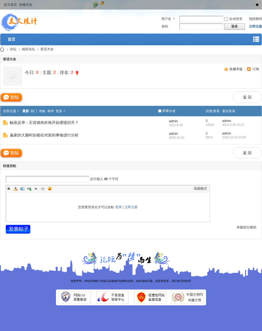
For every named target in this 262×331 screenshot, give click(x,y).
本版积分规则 (246, 227)
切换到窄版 (256, 3)
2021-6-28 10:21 (233, 124)
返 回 (247, 97)
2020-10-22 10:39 (234, 137)
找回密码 (255, 19)
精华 (50, 111)
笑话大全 (46, 49)
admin (173, 121)
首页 (11, 39)
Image (22, 188)
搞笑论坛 (28, 49)
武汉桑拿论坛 (2, 49)
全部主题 (9, 111)
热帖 (42, 111)
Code (43, 188)
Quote (36, 188)
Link (29, 188)
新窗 (165, 111)
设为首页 (10, 5)
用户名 (166, 19)
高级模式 (200, 188)
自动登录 (233, 19)
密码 (165, 26)
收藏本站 (25, 5)
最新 (25, 111)
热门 (34, 111)
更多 (59, 111)
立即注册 (255, 26)
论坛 (13, 49)
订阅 (255, 69)
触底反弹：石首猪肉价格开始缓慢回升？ (44, 122)
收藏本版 (236, 69)
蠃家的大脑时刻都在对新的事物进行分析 (44, 135)
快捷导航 (256, 40)
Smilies (49, 188)
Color (15, 188)
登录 (118, 207)
